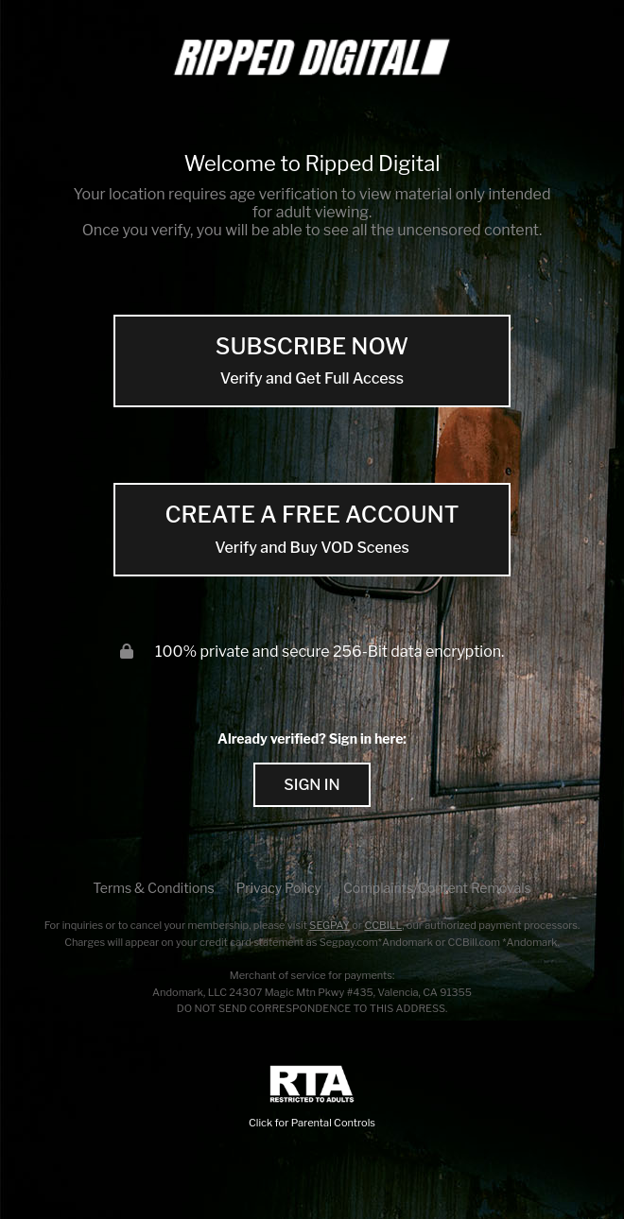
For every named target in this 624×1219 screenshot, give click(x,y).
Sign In (311, 785)
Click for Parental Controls (312, 1097)
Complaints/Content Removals (437, 888)
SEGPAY (329, 925)
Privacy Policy (278, 888)
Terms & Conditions (153, 888)
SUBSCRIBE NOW (312, 361)
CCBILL (383, 925)
